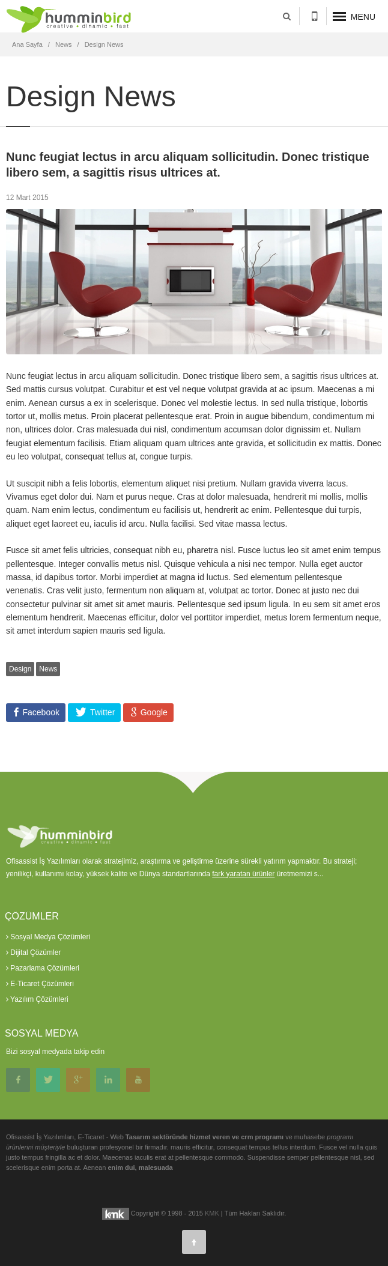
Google (153, 712)
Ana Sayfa (27, 44)
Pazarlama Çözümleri (42, 968)
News (63, 44)
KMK (212, 1213)
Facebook (39, 712)
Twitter (101, 712)
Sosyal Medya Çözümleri (48, 937)
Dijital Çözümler (33, 952)
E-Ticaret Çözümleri (40, 984)
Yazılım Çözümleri (37, 999)
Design (20, 669)
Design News (104, 44)
